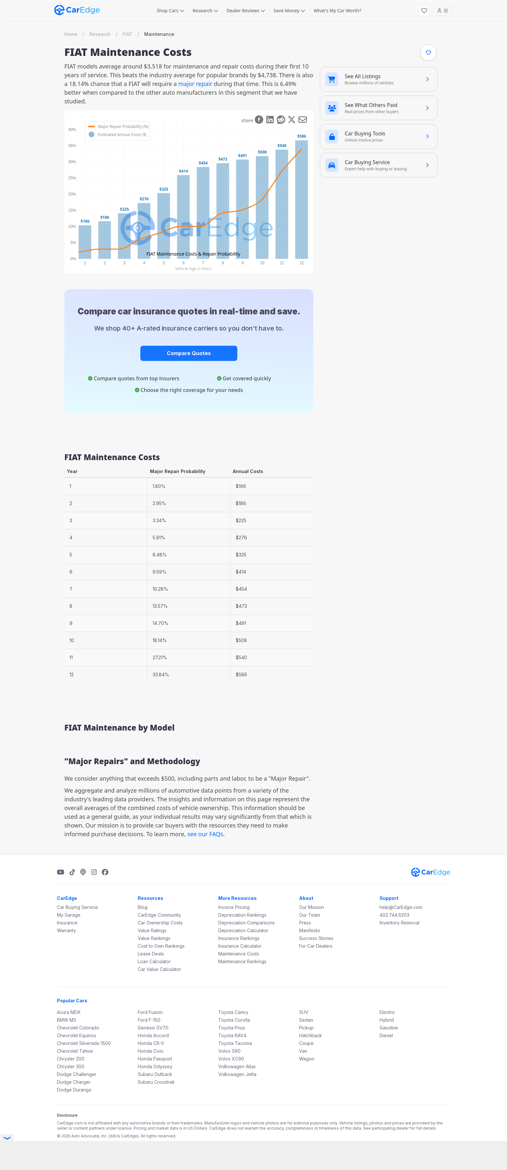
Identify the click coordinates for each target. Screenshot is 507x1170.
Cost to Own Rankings (161, 946)
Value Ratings (152, 930)
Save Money (289, 10)
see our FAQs (205, 834)
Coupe (306, 1043)
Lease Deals (151, 953)
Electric (387, 1012)
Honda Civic (151, 1051)
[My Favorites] (424, 10)
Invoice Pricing (234, 907)
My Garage (69, 915)
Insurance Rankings (239, 938)
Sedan (306, 1020)
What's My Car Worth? (337, 10)
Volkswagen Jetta (237, 1074)
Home (70, 34)
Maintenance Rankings (242, 961)
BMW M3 (66, 1020)
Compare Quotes (189, 353)
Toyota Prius (231, 1027)
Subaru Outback (155, 1074)
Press (305, 922)
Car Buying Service (77, 907)
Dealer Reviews (246, 10)
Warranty (66, 930)
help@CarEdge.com (401, 907)
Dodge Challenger (76, 1074)
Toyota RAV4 (232, 1035)
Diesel (386, 1035)
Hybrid (387, 1020)
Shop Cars (170, 10)
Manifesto (309, 930)
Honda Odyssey (155, 1066)
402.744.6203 (394, 915)
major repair (195, 84)
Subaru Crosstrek (156, 1082)
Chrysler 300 (70, 1066)
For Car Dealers (315, 946)
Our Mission (311, 907)
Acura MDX (69, 1012)
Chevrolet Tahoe (75, 1051)
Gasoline (389, 1027)
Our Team (309, 915)
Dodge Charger (74, 1082)
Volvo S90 (229, 1051)
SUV (303, 1012)
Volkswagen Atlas (237, 1066)
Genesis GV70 (153, 1027)
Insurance (67, 922)
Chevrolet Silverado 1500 (84, 1043)
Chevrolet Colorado (78, 1027)
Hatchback (310, 1035)
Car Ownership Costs (160, 922)
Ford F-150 (149, 1020)
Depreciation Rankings (242, 915)
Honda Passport (155, 1058)
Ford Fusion (150, 1012)
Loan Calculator (154, 961)
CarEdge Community (159, 915)
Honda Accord (153, 1035)
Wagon (306, 1058)
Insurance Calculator (240, 946)
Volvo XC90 (231, 1058)
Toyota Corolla (234, 1020)
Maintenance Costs (238, 953)
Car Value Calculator (159, 969)
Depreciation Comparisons (246, 922)
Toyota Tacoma (235, 1043)
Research (205, 10)
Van (303, 1051)
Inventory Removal (399, 922)
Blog (142, 907)
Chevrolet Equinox (76, 1035)
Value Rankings (154, 938)
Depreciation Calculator (243, 930)
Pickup (306, 1027)
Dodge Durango (74, 1089)
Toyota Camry (233, 1012)
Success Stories (316, 938)
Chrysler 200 (70, 1058)
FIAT (127, 34)
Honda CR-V (151, 1043)
